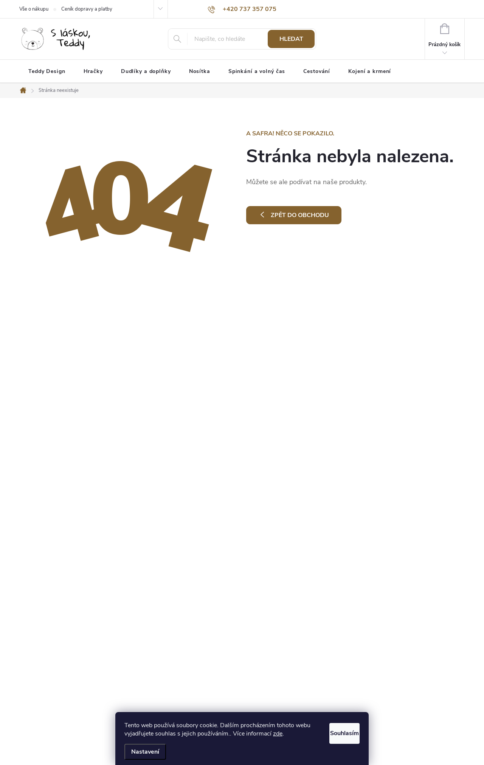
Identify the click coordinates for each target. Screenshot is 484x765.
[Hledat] (242, 39)
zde (294, 733)
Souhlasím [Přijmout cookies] (335, 731)
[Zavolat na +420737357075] (242, 9)
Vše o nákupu (33, 9)
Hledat (291, 39)
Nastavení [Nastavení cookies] (145, 752)
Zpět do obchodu (300, 215)
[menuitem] (46, 71)
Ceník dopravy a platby (86, 9)
